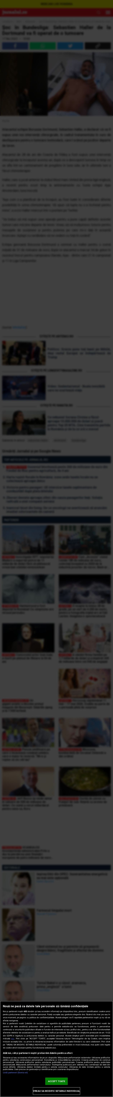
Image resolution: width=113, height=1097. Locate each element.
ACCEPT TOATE (56, 1081)
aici (12, 1038)
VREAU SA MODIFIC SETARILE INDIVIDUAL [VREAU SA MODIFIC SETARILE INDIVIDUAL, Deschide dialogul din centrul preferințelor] (56, 1091)
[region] (56, 1049)
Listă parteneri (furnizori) (15, 1072)
